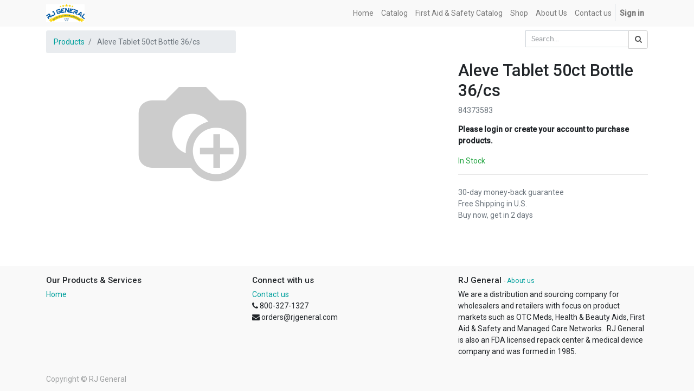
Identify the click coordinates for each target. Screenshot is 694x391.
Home (56, 294)
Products (69, 41)
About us (521, 281)
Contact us (270, 294)
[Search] (638, 39)
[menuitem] (363, 13)
